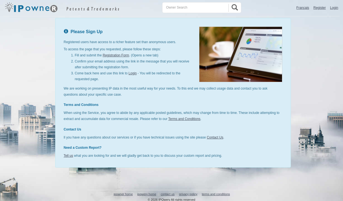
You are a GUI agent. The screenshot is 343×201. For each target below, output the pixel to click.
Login (334, 8)
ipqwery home (146, 194)
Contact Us (215, 137)
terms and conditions (216, 194)
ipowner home (123, 194)
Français (302, 8)
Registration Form (116, 55)
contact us (167, 194)
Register (319, 8)
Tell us (68, 156)
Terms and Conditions (184, 119)
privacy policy (188, 194)
